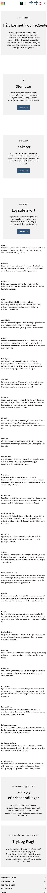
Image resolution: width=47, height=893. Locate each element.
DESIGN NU (6, 193)
